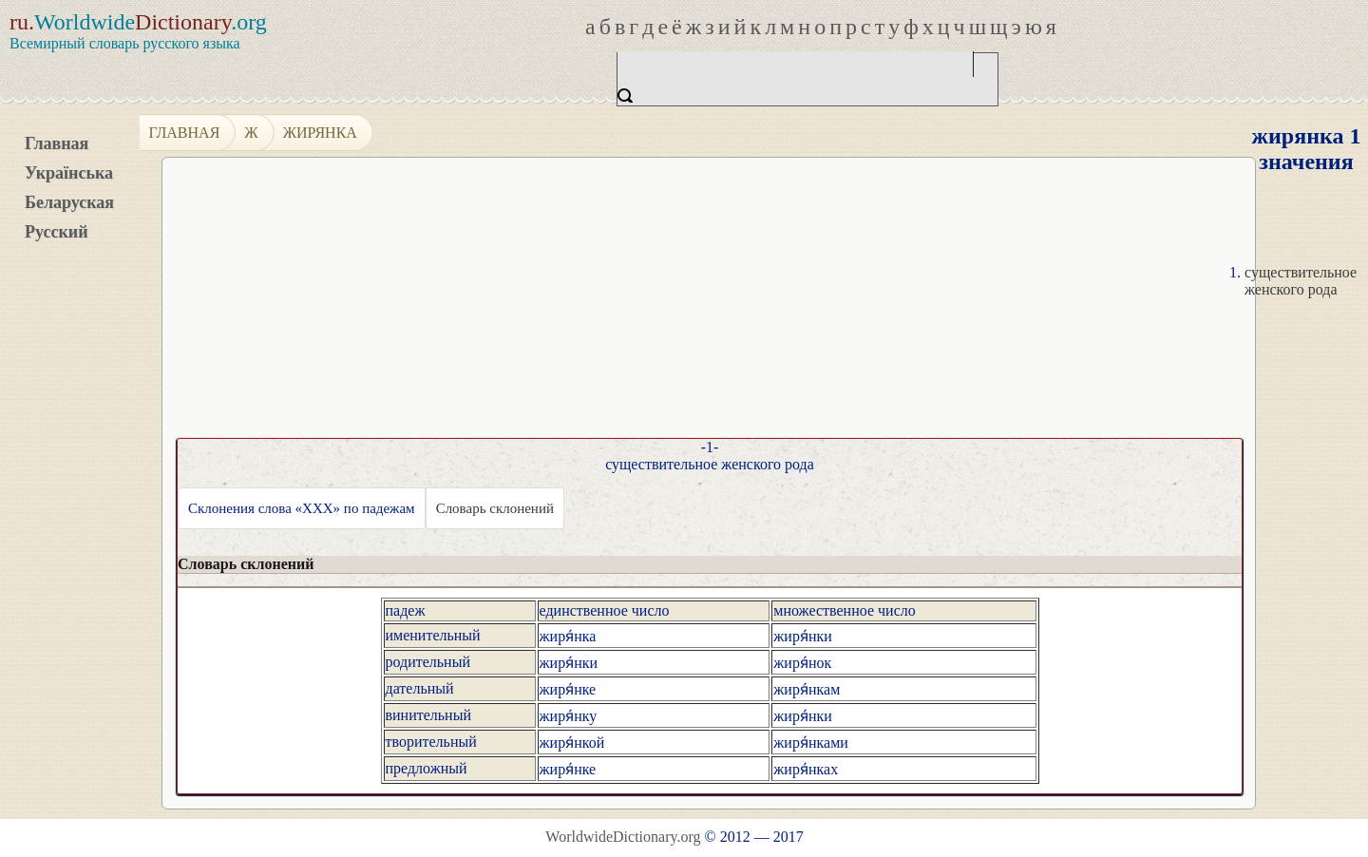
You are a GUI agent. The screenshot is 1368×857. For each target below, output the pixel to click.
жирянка (320, 132)
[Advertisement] (709, 305)
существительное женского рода (1300, 280)
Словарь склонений (495, 508)
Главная (56, 143)
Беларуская (69, 202)
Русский (56, 231)
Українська (69, 172)
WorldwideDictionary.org (622, 836)
